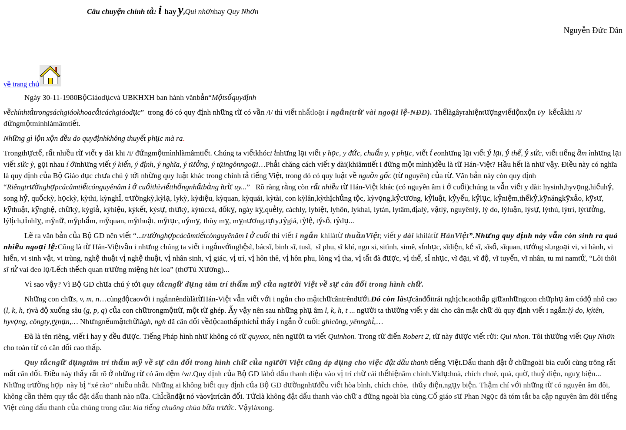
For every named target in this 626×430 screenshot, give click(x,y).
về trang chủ (21, 84)
